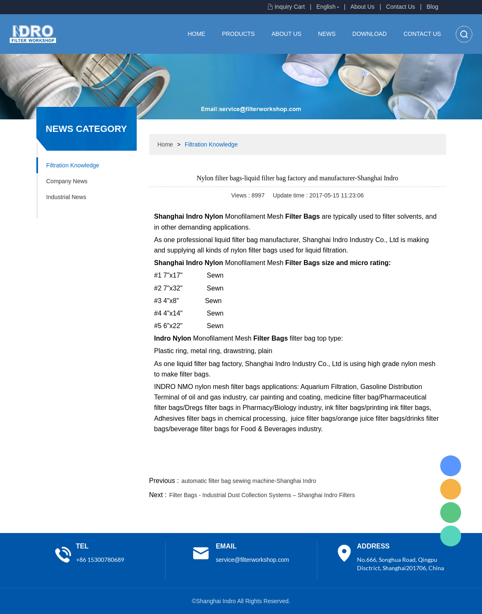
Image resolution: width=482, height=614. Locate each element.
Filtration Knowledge (72, 165)
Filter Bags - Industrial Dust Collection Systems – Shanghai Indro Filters (262, 495)
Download (369, 33)
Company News (67, 181)
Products (238, 33)
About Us (362, 6)
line (318, 465)
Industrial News (66, 197)
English (326, 6)
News (327, 33)
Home (196, 33)
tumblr (409, 465)
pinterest (386, 465)
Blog (432, 6)
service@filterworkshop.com (252, 559)
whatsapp (363, 465)
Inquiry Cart (290, 6)
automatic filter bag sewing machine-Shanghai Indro (248, 481)
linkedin (431, 465)
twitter (341, 465)
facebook (296, 465)
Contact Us (400, 6)
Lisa (450, 465)
